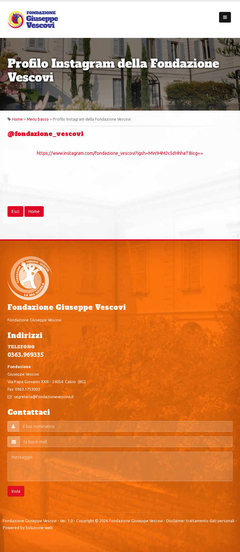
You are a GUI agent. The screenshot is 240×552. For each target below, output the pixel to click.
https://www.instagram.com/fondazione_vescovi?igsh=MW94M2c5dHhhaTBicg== (120, 153)
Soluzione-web (39, 527)
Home (17, 119)
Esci (15, 211)
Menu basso (38, 119)
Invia (16, 491)
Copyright (85, 520)
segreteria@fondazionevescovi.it (44, 396)
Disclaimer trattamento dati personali (200, 520)
